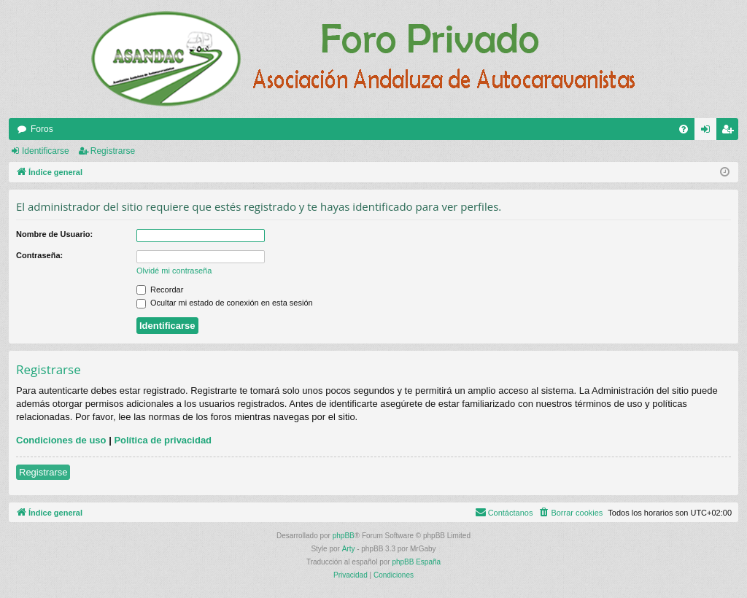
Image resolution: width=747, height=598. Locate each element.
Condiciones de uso (61, 440)
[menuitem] (683, 129)
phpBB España (416, 562)
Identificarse (45, 151)
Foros (42, 129)
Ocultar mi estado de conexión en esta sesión (224, 302)
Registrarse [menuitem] (730, 132)
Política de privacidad (163, 440)
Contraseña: (39, 255)
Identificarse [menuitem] (708, 132)
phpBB (344, 536)
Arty (348, 549)
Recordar (159, 289)
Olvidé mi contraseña (174, 270)
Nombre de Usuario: (54, 234)
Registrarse (112, 151)
